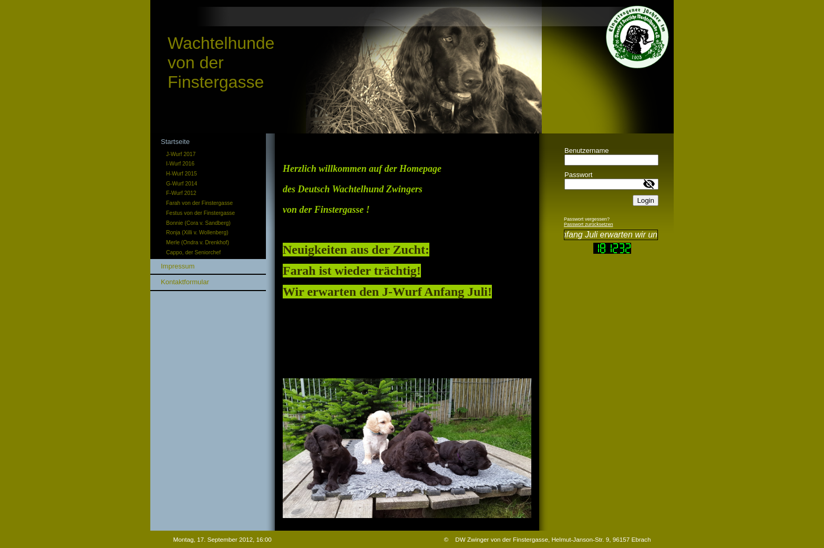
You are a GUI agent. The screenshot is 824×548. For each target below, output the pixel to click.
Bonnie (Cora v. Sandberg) (198, 223)
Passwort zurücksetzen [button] (588, 224)
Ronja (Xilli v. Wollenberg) (197, 232)
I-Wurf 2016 (180, 164)
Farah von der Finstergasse (199, 203)
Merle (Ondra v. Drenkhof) (197, 242)
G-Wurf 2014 (181, 184)
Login (645, 200)
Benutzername (586, 150)
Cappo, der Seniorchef (193, 252)
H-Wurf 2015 (181, 174)
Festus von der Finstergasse (200, 213)
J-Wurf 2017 (180, 154)
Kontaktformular (185, 282)
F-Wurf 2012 (181, 193)
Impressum (177, 266)
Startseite (175, 142)
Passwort (578, 175)
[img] (412, 66)
